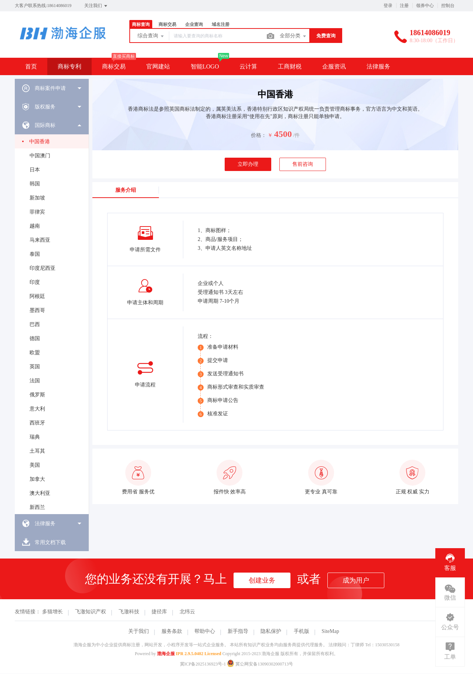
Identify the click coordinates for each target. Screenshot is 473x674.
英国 (35, 366)
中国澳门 (40, 155)
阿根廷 (37, 296)
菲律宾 (37, 212)
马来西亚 (40, 240)
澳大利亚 (40, 493)
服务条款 (171, 631)
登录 (388, 5)
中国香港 (39, 141)
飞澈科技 (129, 611)
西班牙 (37, 423)
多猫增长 (52, 611)
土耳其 (37, 451)
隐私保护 (271, 631)
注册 (404, 5)
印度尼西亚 (42, 268)
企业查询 (194, 24)
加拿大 (37, 479)
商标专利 (69, 66)
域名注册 (220, 24)
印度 (35, 282)
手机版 (301, 631)
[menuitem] (52, 88)
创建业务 (262, 580)
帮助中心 (204, 631)
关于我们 (138, 631)
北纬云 (187, 611)
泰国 (35, 254)
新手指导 (238, 631)
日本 (35, 169)
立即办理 (248, 164)
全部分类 (293, 36)
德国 (35, 338)
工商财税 (290, 66)
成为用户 (356, 580)
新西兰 (37, 507)
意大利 (37, 409)
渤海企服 (166, 653)
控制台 (448, 5)
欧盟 (35, 352)
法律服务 (378, 66)
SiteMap (330, 631)
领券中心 (425, 5)
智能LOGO (205, 66)
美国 (35, 465)
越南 (35, 226)
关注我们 (96, 5)
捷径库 (159, 611)
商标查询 (141, 24)
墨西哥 (37, 310)
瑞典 (35, 437)
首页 (31, 66)
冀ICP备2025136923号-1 (203, 664)
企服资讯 (334, 66)
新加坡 (37, 198)
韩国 (35, 184)
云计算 (248, 66)
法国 (35, 380)
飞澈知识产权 (90, 611)
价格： (258, 135)
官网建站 (158, 66)
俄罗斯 (37, 395)
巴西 (35, 324)
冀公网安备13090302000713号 (260, 664)
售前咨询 (302, 164)
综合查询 (151, 36)
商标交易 (167, 24)
